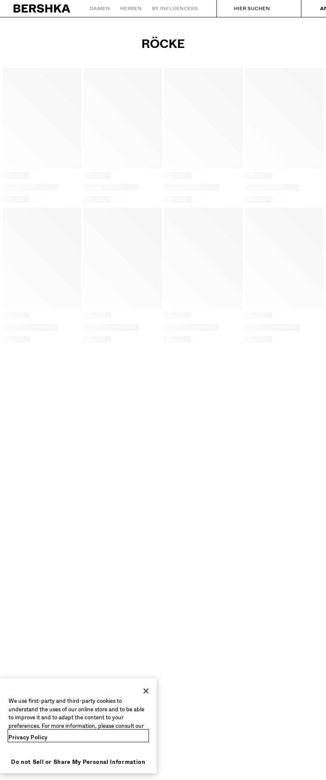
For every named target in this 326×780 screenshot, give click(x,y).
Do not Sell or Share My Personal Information (78, 762)
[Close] (146, 691)
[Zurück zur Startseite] (42, 8)
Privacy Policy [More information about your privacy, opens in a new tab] (28, 737)
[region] (78, 725)
